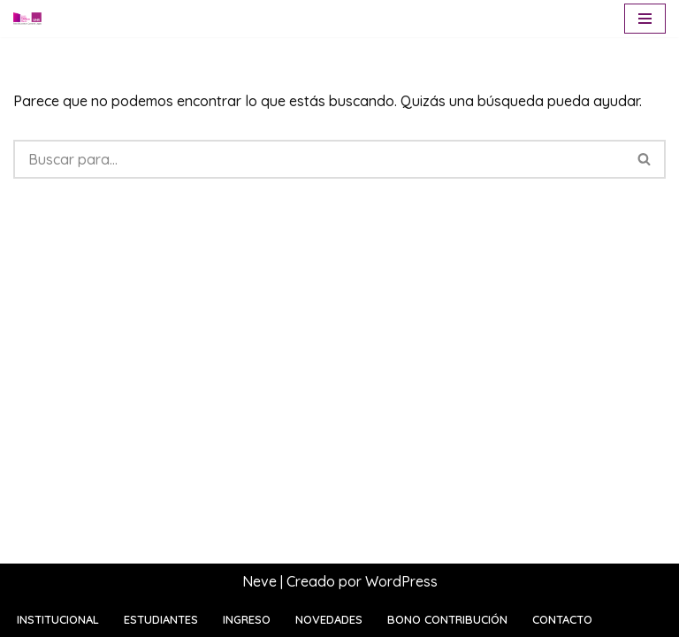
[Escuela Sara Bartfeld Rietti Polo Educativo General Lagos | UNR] (27, 18)
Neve (259, 581)
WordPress (401, 581)
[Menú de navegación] (645, 19)
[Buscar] (318, 159)
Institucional (58, 619)
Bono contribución (447, 619)
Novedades (328, 619)
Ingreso (247, 619)
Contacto (562, 619)
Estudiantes (161, 619)
